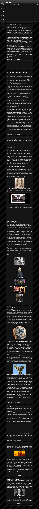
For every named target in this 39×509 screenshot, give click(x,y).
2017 (3, 15)
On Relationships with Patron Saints (13, 479)
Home (18, 505)
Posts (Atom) (21, 507)
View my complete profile (3, 6)
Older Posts (30, 505)
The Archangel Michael (11, 307)
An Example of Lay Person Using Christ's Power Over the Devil (17, 406)
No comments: (15, 134)
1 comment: (15, 59)
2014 (3, 19)
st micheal (9, 403)
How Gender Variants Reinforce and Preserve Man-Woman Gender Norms (19, 138)
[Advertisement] (19, 65)
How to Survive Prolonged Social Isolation (5, 11)
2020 (3, 8)
